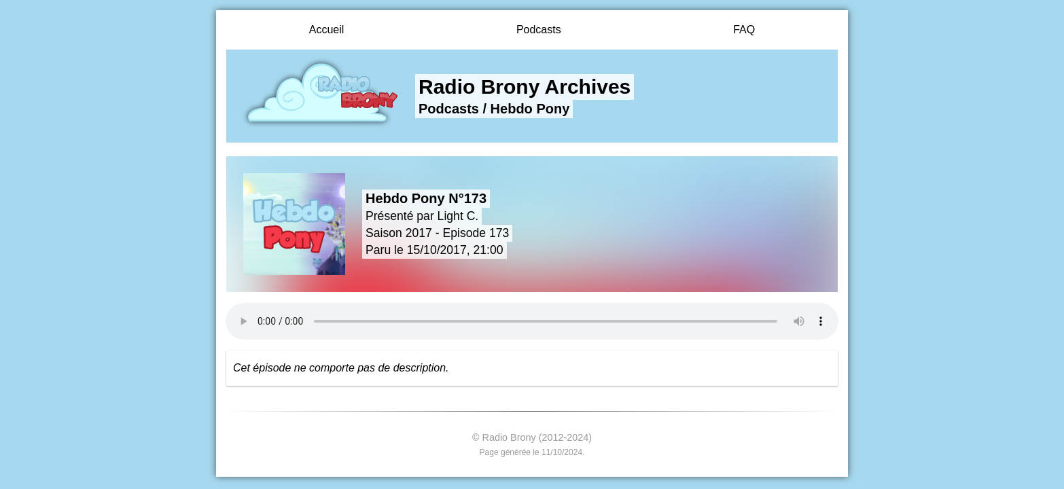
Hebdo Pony (530, 108)
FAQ (744, 29)
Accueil (326, 29)
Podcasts (538, 29)
